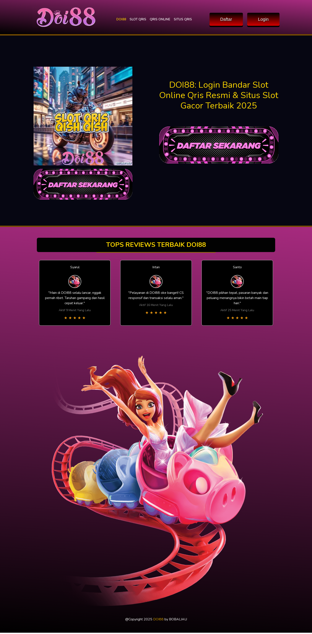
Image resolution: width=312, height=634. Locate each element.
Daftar (226, 19)
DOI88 (121, 19)
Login (263, 19)
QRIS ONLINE (160, 19)
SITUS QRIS (183, 19)
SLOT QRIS (138, 19)
